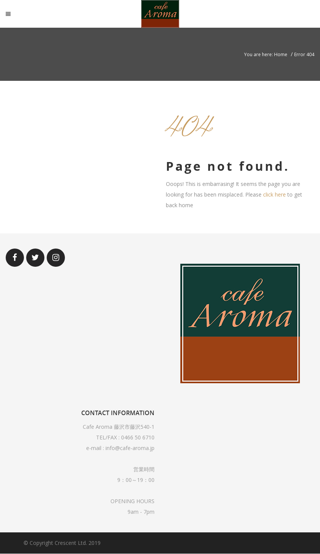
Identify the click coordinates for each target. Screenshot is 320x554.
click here (274, 194)
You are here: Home (265, 54)
